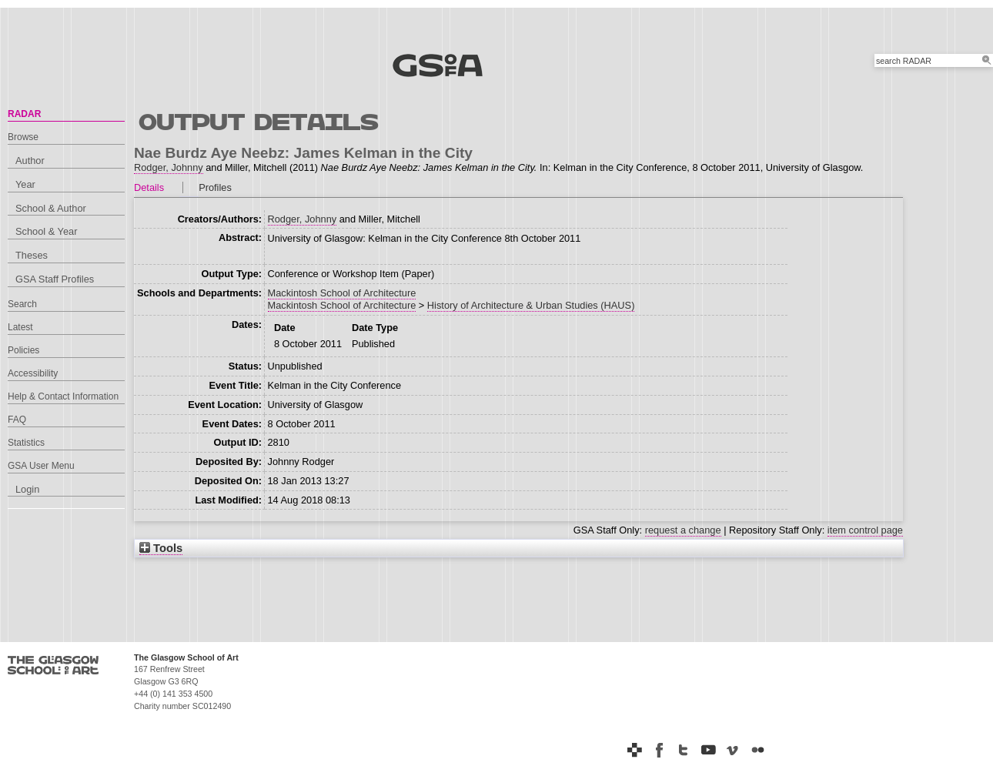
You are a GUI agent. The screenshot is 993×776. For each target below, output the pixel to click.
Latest (20, 327)
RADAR (24, 114)
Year (25, 184)
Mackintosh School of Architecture (342, 293)
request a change (683, 530)
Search (22, 304)
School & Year (46, 231)
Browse (23, 137)
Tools (160, 548)
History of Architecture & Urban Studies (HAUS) (531, 305)
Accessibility (33, 373)
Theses (31, 255)
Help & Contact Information (63, 396)
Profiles (215, 187)
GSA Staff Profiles (54, 279)
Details (149, 187)
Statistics (26, 442)
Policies (23, 350)
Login (27, 489)
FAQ (17, 419)
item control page (865, 530)
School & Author (50, 208)
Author (30, 160)
